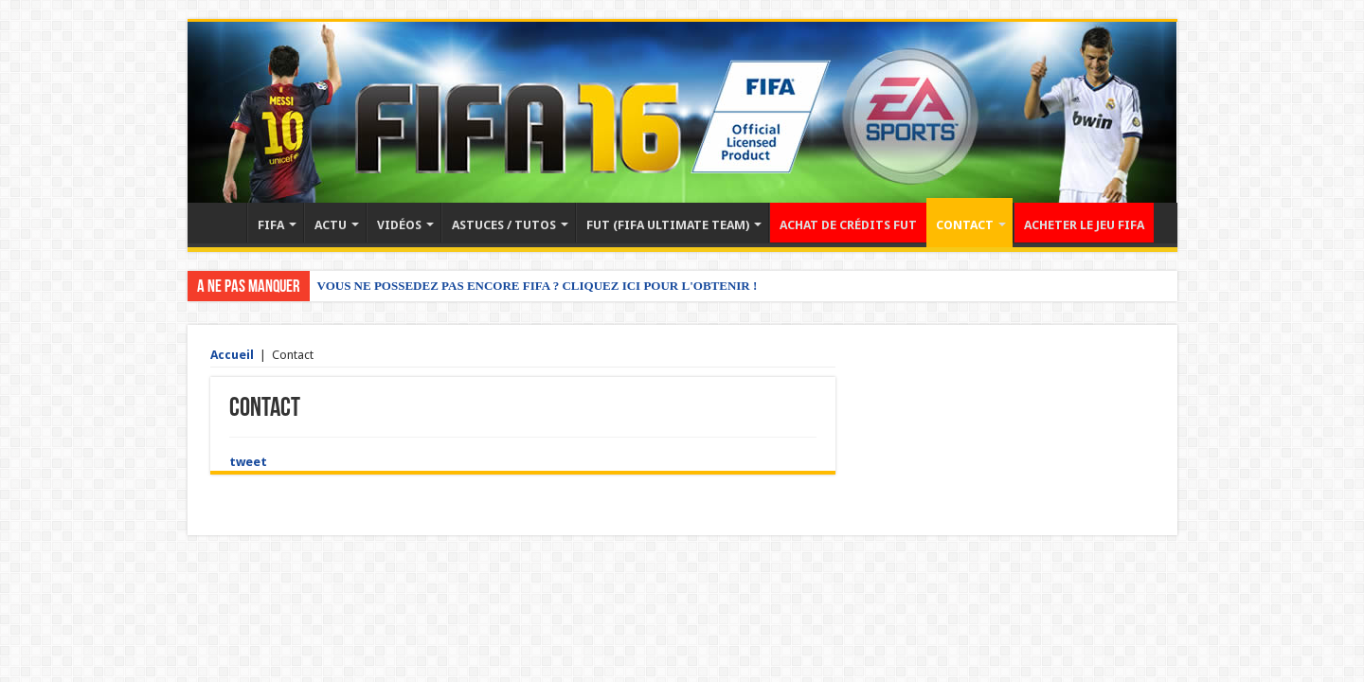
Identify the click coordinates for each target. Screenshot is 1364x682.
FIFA (271, 225)
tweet (248, 462)
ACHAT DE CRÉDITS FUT (848, 225)
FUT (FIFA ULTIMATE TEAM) (667, 225)
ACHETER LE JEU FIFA (1084, 225)
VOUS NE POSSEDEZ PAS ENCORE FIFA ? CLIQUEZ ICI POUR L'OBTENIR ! (537, 285)
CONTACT (965, 225)
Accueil (221, 222)
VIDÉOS (399, 225)
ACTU (330, 225)
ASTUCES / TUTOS (504, 225)
